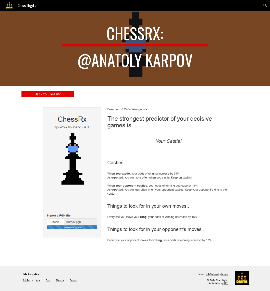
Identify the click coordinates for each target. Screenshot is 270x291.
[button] (265, 5)
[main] (135, 48)
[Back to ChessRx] (47, 94)
